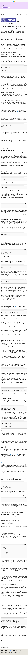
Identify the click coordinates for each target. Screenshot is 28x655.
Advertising (19, 642)
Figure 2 (2, 462)
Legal (11, 642)
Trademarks (15, 653)
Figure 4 (21, 509)
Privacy (15, 642)
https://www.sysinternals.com (13, 454)
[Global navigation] (1, 1)
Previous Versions (7, 652)
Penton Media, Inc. (9, 644)
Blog (11, 652)
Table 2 (15, 306)
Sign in (26, 1)
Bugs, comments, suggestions (5, 642)
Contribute (15, 652)
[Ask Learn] (25, 10)
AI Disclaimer (2, 652)
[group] (14, 390)
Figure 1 (2, 144)
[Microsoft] (14, 1)
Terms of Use (11, 653)
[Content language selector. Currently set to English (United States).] (5, 650)
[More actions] (26, 10)
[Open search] (24, 1)
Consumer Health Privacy (4, 653)
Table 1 (17, 111)
